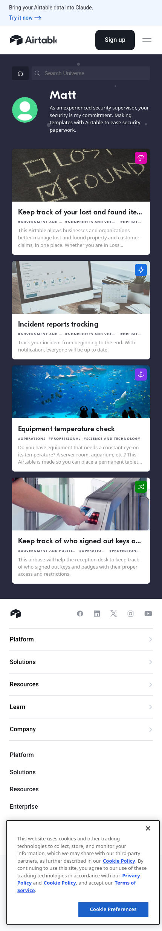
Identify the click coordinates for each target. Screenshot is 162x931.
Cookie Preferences (113, 909)
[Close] (148, 828)
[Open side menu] (147, 40)
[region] (83, 872)
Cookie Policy (119, 860)
